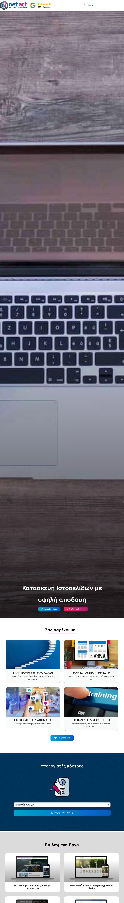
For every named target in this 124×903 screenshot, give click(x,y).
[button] (89, 5)
